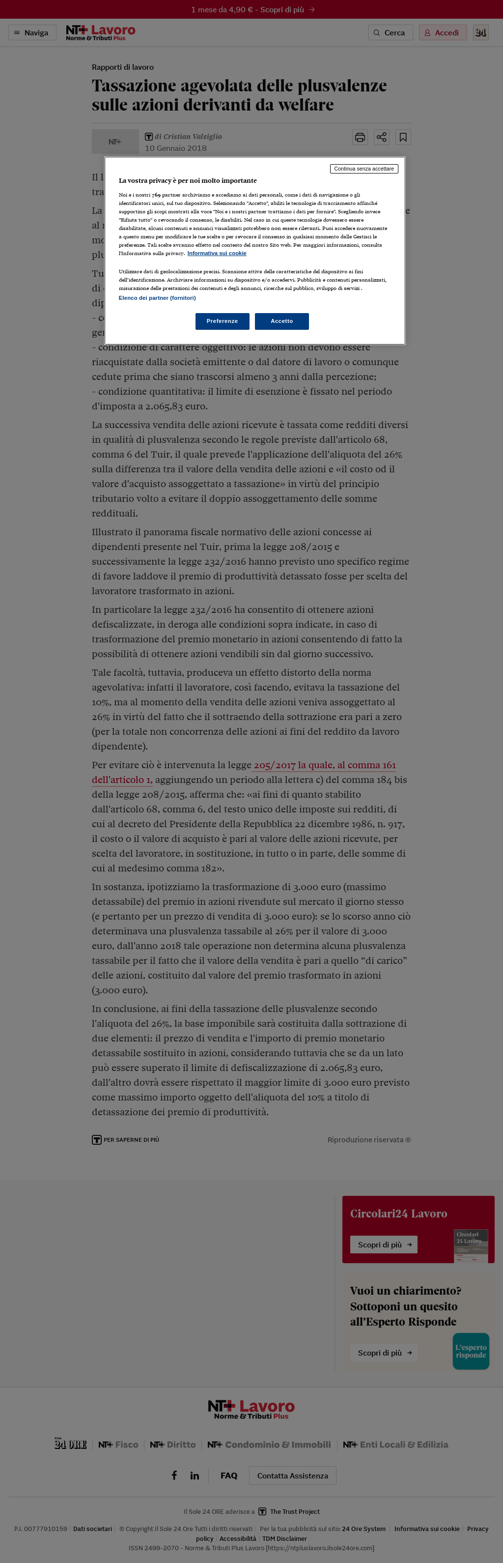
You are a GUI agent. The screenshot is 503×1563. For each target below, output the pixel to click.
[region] (255, 250)
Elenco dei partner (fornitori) (157, 298)
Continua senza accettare (364, 169)
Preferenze (222, 321)
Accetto (282, 321)
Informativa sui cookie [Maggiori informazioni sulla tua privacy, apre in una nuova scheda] (217, 253)
